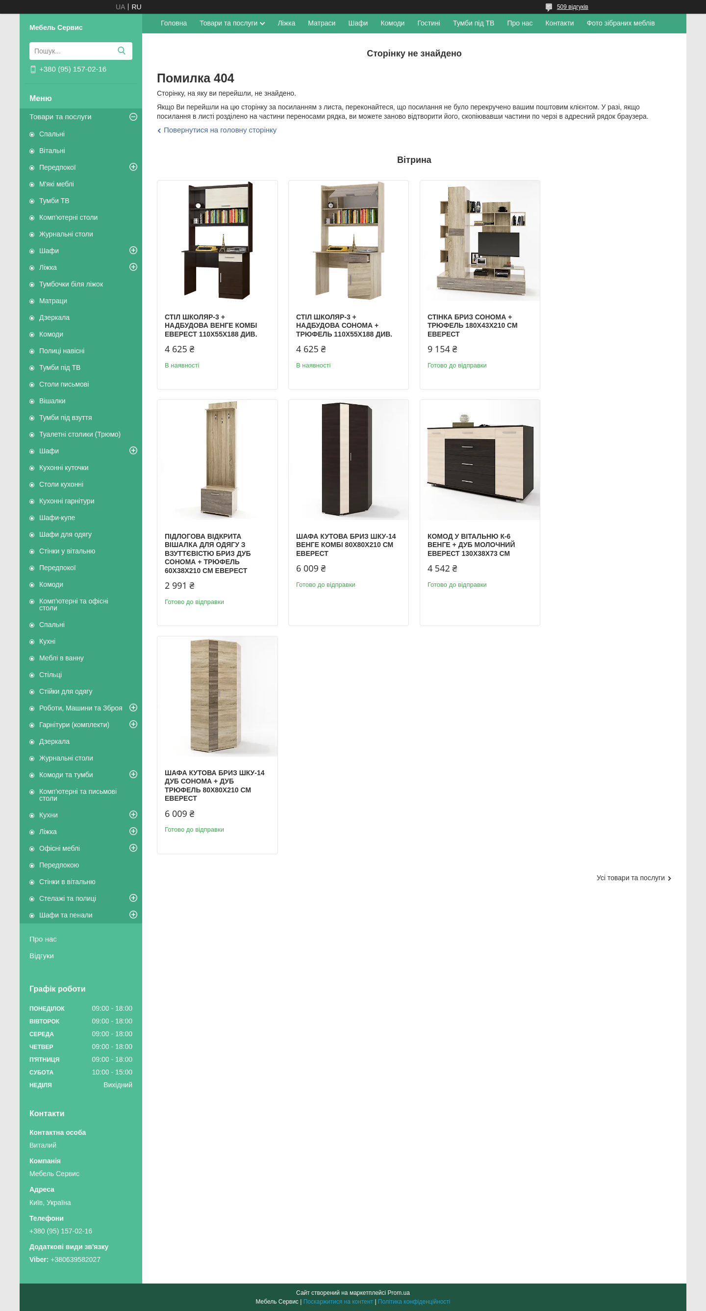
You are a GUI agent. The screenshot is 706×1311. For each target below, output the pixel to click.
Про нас (43, 939)
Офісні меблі (59, 848)
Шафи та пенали (66, 915)
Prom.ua (399, 1292)
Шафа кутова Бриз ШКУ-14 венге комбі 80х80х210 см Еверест (215, 562)
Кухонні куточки (64, 468)
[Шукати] (121, 51)
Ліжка (48, 267)
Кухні (47, 641)
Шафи (49, 251)
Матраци (53, 301)
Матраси (321, 23)
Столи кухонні (61, 484)
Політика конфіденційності (414, 1301)
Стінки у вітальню (67, 551)
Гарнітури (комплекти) (74, 725)
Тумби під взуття (65, 417)
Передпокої (57, 167)
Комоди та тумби (66, 775)
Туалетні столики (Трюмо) (80, 434)
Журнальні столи (66, 234)
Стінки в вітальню (67, 882)
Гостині (428, 23)
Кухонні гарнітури (66, 501)
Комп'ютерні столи (68, 217)
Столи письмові (64, 384)
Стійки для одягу (65, 691)
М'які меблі (56, 184)
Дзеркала (54, 317)
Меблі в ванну (61, 658)
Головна (174, 23)
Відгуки (41, 955)
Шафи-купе (57, 518)
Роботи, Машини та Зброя (81, 708)
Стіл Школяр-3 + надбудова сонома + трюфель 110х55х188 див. (344, 325)
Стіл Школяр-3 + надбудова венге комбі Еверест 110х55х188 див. (211, 325)
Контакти (559, 23)
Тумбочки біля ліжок (71, 284)
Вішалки (52, 401)
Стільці (50, 675)
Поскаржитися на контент (338, 1301)
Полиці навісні (61, 351)
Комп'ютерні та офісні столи (73, 604)
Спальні (52, 134)
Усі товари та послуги (631, 658)
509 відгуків (572, 6)
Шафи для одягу (65, 534)
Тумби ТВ (54, 201)
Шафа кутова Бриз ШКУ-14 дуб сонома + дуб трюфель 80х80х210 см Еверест (477, 566)
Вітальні (52, 151)
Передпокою (59, 865)
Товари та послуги (60, 116)
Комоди (51, 334)
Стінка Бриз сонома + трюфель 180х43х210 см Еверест (472, 325)
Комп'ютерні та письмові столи (78, 794)
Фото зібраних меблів (621, 23)
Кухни (48, 815)
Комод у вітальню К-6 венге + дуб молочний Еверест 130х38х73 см (340, 562)
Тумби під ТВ (59, 367)
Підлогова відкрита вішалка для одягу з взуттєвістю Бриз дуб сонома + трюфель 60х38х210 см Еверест (601, 334)
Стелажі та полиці (67, 898)
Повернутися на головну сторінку (220, 130)
